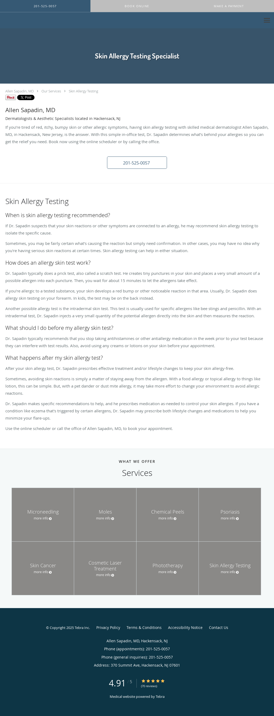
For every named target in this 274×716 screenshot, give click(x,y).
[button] (137, 6)
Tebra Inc (82, 627)
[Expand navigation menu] (267, 20)
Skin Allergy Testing (83, 91)
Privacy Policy (108, 627)
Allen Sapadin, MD (19, 91)
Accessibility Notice (185, 627)
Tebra (160, 696)
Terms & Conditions (144, 627)
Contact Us (218, 627)
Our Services (51, 91)
